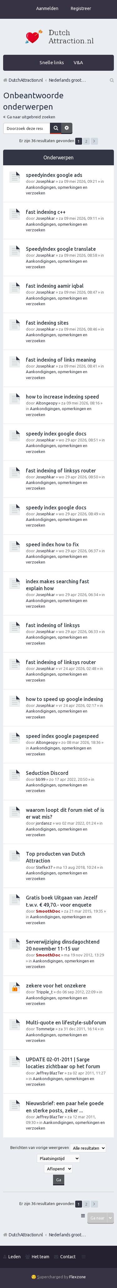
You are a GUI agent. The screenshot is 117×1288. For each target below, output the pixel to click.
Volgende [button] (94, 141)
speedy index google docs (56, 433)
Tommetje (45, 1029)
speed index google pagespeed (62, 736)
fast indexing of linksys (53, 625)
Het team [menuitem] (40, 1256)
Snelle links (52, 62)
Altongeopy (46, 403)
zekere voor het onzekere (56, 985)
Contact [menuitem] (68, 1256)
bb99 (40, 779)
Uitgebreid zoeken (66, 128)
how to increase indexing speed (62, 396)
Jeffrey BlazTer (50, 1073)
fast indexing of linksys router (61, 470)
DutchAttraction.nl (26, 1234)
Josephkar (45, 181)
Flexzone (77, 1277)
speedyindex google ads (54, 175)
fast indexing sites (47, 323)
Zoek (55, 128)
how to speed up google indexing (64, 699)
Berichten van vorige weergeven (58, 1148)
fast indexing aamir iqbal (55, 286)
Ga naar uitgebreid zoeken (31, 117)
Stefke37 (44, 867)
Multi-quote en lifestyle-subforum (66, 1022)
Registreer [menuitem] (81, 8)
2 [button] (86, 141)
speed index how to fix (52, 544)
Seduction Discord (47, 773)
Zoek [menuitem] (111, 80)
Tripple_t (44, 992)
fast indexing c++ (46, 212)
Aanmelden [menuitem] (47, 8)
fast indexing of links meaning (61, 360)
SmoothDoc (48, 911)
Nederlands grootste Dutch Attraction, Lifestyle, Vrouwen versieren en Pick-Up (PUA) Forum (67, 1234)
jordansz (44, 823)
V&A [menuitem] (78, 62)
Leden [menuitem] (14, 1256)
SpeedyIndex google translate (61, 249)
